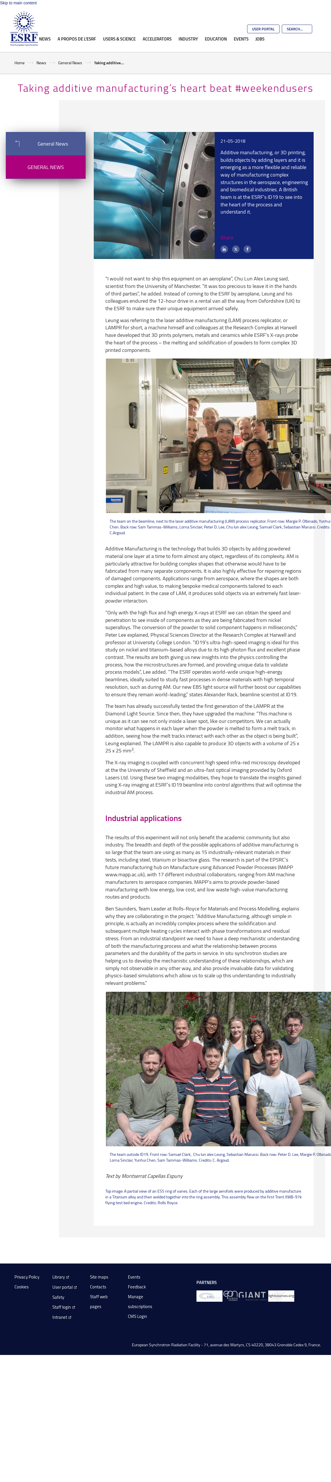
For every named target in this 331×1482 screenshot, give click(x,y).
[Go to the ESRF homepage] (24, 29)
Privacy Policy (26, 1277)
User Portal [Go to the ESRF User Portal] (263, 29)
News (45, 39)
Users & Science (119, 39)
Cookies (21, 1287)
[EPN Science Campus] (230, 1295)
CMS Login (137, 1316)
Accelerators (157, 39)
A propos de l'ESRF (77, 39)
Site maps (99, 1277)
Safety (58, 1297)
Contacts (98, 1287)
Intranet (59, 1317)
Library (58, 1277)
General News (70, 62)
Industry (188, 39)
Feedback (137, 1287)
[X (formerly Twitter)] (236, 249)
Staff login (61, 1307)
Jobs (259, 39)
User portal (62, 1287)
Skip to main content (18, 3)
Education (216, 39)
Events (241, 39)
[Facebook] (247, 249)
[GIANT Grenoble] (253, 1295)
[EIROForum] (209, 1295)
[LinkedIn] (224, 249)
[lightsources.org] (281, 1295)
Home (19, 62)
